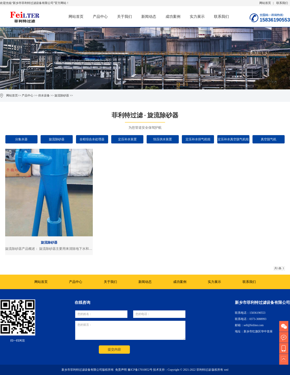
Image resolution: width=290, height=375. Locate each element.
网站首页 (265, 3)
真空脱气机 (268, 139)
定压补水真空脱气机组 (233, 139)
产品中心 (100, 16)
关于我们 (124, 16)
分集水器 (21, 139)
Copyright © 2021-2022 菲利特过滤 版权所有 (196, 369)
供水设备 (44, 95)
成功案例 (173, 16)
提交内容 (114, 349)
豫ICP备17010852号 (140, 369)
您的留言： (130, 330)
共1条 (278, 268)
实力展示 (197, 16)
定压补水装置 (127, 139)
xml (226, 369)
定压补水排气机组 (198, 139)
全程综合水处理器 (92, 139)
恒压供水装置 (162, 139)
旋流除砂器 (61, 95)
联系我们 (282, 3)
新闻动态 (148, 16)
